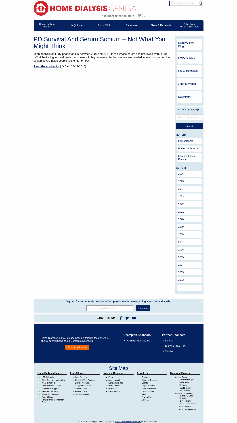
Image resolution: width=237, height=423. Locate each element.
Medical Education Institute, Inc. (128, 422)
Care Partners (81, 377)
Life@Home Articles (83, 386)
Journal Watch (187, 83)
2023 (181, 196)
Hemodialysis (185, 141)
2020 (181, 219)
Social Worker (184, 391)
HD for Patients (185, 401)
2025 (181, 181)
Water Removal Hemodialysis (54, 380)
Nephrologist (184, 382)
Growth (145, 383)
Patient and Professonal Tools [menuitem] (189, 25)
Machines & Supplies (50, 389)
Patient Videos (81, 391)
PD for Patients (185, 406)
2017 (181, 242)
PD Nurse (183, 385)
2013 (181, 272)
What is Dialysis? (49, 383)
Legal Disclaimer (148, 386)
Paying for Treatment (50, 394)
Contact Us (146, 377)
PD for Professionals (187, 409)
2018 (181, 234)
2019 (181, 227)
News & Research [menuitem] (161, 25)
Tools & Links (47, 397)
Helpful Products (82, 394)
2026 (181, 173)
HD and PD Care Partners (186, 397)
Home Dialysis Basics (49, 373)
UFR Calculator (48, 377)
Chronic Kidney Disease (186, 157)
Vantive (169, 351)
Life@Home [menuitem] (76, 25)
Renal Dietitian (185, 388)
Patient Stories (81, 389)
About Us (142, 373)
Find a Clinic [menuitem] (104, 25)
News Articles (186, 57)
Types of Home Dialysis (51, 386)
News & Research (113, 373)
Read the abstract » (46, 66)
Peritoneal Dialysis (188, 148)
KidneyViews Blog (186, 44)
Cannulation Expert (187, 379)
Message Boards (180, 373)
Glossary (145, 400)
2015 (181, 257)
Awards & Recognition (151, 380)
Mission (145, 394)
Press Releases (188, 70)
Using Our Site (148, 391)
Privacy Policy (147, 397)
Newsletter (184, 97)
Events (111, 377)
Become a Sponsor (77, 347)
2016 (181, 249)
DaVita (169, 340)
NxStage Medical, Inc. (139, 340)
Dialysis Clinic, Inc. (175, 346)
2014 (181, 264)
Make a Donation (149, 389)
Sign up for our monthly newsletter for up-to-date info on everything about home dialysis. (118, 301)
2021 (181, 211)
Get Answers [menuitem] (133, 25)
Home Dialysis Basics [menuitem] (47, 25)
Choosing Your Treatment (85, 380)
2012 (181, 280)
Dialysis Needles (82, 383)
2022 (181, 204)
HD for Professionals (187, 404)
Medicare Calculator (50, 391)
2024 (181, 189)
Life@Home (77, 373)
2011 (181, 287)
